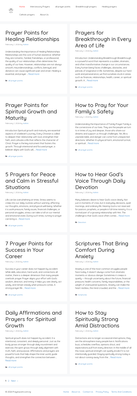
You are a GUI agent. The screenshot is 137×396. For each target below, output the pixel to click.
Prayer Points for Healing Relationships (32, 35)
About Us (44, 14)
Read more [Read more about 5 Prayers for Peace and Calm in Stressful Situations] (24, 219)
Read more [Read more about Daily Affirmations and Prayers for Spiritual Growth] (10, 360)
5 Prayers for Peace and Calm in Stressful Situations (31, 180)
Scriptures (82, 295)
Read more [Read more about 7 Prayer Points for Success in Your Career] (30, 288)
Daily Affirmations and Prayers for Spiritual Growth (33, 319)
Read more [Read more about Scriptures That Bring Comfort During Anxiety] (123, 288)
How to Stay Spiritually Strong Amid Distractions (97, 319)
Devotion (82, 222)
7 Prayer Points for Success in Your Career (29, 250)
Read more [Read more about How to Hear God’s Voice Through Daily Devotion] (124, 215)
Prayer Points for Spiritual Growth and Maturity (31, 111)
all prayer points (62, 6)
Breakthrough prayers (86, 6)
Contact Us (88, 392)
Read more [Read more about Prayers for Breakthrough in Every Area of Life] (92, 80)
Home (22, 6)
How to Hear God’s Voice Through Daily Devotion (100, 180)
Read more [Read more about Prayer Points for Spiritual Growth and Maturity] (41, 149)
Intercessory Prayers (40, 6)
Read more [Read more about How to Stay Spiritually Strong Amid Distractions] (115, 357)
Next (14, 380)
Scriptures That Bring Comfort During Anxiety (101, 250)
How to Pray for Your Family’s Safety (101, 108)
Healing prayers (109, 6)
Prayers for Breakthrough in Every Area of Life (103, 39)
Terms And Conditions (121, 392)
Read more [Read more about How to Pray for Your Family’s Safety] (93, 143)
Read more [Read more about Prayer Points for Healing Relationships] (33, 74)
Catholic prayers (27, 14)
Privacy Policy (102, 392)
